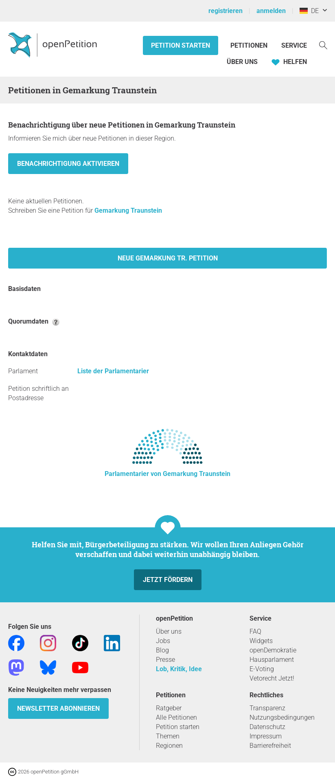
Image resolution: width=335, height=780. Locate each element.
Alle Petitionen (176, 717)
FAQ (255, 631)
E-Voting (262, 669)
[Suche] (323, 44)
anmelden (271, 11)
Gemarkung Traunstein (128, 210)
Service (294, 45)
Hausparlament (272, 659)
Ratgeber (169, 708)
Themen (168, 736)
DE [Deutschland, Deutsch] (309, 11)
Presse (165, 659)
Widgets (261, 641)
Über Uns (242, 62)
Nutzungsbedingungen (282, 717)
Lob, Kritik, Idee (179, 669)
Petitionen (249, 45)
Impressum (266, 736)
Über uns (169, 631)
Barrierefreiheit (270, 745)
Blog (162, 650)
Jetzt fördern (168, 580)
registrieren (225, 11)
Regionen (169, 745)
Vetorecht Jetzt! (272, 678)
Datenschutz (267, 727)
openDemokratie (273, 650)
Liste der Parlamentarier (113, 371)
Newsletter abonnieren (58, 708)
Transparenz (267, 708)
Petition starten (180, 45)
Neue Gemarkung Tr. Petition (168, 258)
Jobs (163, 641)
